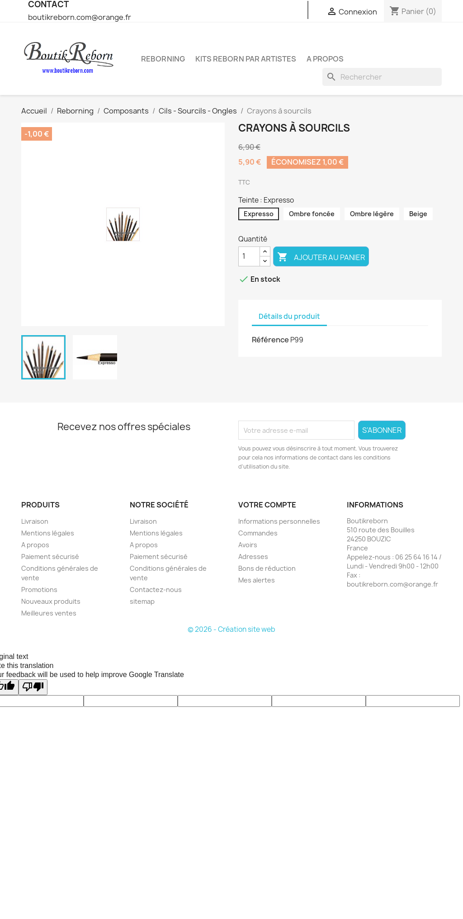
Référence (270, 339)
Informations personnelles (279, 521)
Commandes (258, 533)
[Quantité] (249, 256)
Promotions (39, 589)
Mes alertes (256, 580)
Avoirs (247, 544)
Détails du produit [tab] (289, 316)
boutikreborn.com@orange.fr (79, 17)
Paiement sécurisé (50, 556)
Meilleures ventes (48, 613)
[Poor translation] (33, 687)
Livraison (34, 521)
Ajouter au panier (321, 257)
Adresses (253, 556)
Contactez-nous (156, 589)
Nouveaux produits (50, 601)
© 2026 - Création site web (231, 629)
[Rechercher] (382, 77)
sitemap (142, 601)
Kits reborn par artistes (245, 59)
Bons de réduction (267, 568)
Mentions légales (47, 533)
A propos (325, 59)
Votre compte (267, 505)
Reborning (163, 59)
